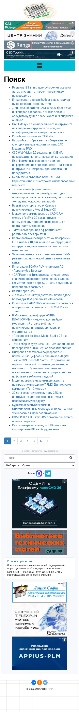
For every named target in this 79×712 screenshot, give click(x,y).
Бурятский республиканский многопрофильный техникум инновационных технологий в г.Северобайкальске (42, 409)
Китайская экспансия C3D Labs (32, 136)
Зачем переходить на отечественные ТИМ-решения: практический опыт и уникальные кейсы (41, 258)
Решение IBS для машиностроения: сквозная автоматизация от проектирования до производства (42, 91)
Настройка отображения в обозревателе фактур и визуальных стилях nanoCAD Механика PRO (39, 144)
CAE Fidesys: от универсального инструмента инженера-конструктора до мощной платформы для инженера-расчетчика (42, 128)
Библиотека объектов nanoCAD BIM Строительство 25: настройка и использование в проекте (43, 181)
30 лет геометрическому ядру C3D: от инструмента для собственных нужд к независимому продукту (37, 396)
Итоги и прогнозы (23, 291)
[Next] (47, 440)
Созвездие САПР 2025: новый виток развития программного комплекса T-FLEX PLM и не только (42, 307)
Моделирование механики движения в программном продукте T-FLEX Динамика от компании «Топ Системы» (41, 384)
